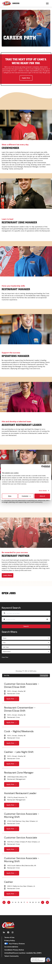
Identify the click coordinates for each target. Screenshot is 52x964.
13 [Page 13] (12, 902)
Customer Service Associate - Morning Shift (21, 815)
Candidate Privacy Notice (14, 950)
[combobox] (25, 619)
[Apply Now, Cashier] (11, 893)
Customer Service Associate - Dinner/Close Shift (21, 685)
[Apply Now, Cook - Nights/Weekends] (11, 743)
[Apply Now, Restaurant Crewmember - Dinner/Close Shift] (11, 722)
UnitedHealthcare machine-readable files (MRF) (22, 953)
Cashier (8, 882)
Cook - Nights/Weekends (19, 731)
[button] (47, 619)
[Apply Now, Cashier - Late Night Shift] (11, 763)
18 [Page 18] (27, 902)
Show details (43, 490)
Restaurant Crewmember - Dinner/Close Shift (19, 709)
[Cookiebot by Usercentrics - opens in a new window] (42, 466)
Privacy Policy (9, 941)
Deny (9, 496)
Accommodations (11, 947)
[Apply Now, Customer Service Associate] (11, 849)
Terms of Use (9, 937)
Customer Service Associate (20, 837)
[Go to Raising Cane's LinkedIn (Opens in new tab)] (4, 932)
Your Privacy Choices (14, 944)
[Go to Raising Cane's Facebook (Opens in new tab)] (8, 932)
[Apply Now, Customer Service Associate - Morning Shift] (11, 828)
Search (26, 626)
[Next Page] (42, 902)
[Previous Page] (8, 902)
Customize (26, 496)
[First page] (4, 902)
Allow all (42, 496)
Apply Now (26, 78)
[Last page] (47, 902)
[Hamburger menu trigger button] (47, 3)
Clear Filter (5, 657)
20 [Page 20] (33, 902)
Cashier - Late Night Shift (19, 752)
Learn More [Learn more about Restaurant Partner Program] (7, 575)
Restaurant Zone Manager (19, 772)
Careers (15, 3)
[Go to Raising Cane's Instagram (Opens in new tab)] (12, 932)
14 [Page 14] (15, 902)
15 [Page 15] (18, 902)
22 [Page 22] (39, 902)
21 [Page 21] (35, 902)
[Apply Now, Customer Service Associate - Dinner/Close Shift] (11, 698)
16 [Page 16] (21, 902)
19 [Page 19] (30, 902)
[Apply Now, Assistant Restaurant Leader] (11, 805)
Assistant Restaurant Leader (20, 793)
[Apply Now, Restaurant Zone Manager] (11, 784)
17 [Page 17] (24, 902)
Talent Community (11, 956)
